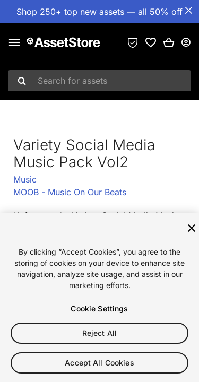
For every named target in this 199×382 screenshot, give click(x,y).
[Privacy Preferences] (132, 42)
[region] (99, 297)
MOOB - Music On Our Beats (69, 192)
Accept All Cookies (99, 362)
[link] (150, 42)
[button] (168, 42)
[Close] (191, 228)
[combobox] (99, 80)
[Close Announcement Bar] (188, 10)
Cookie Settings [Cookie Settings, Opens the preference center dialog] (99, 308)
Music (25, 179)
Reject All (99, 332)
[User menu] (185, 42)
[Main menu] (14, 42)
